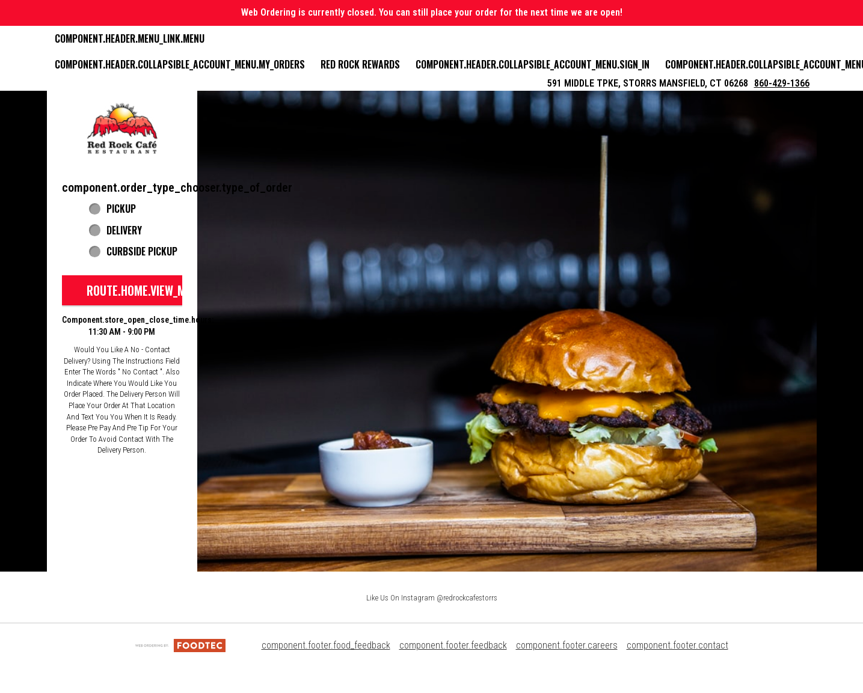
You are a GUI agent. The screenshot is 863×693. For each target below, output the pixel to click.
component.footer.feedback (453, 645)
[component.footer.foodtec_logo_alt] (180, 645)
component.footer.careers (567, 645)
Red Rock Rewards (360, 64)
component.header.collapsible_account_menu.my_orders (180, 64)
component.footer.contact (677, 645)
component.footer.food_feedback (326, 645)
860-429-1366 (781, 83)
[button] (122, 128)
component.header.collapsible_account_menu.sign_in (533, 64)
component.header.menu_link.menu (129, 38)
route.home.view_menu (145, 290)
